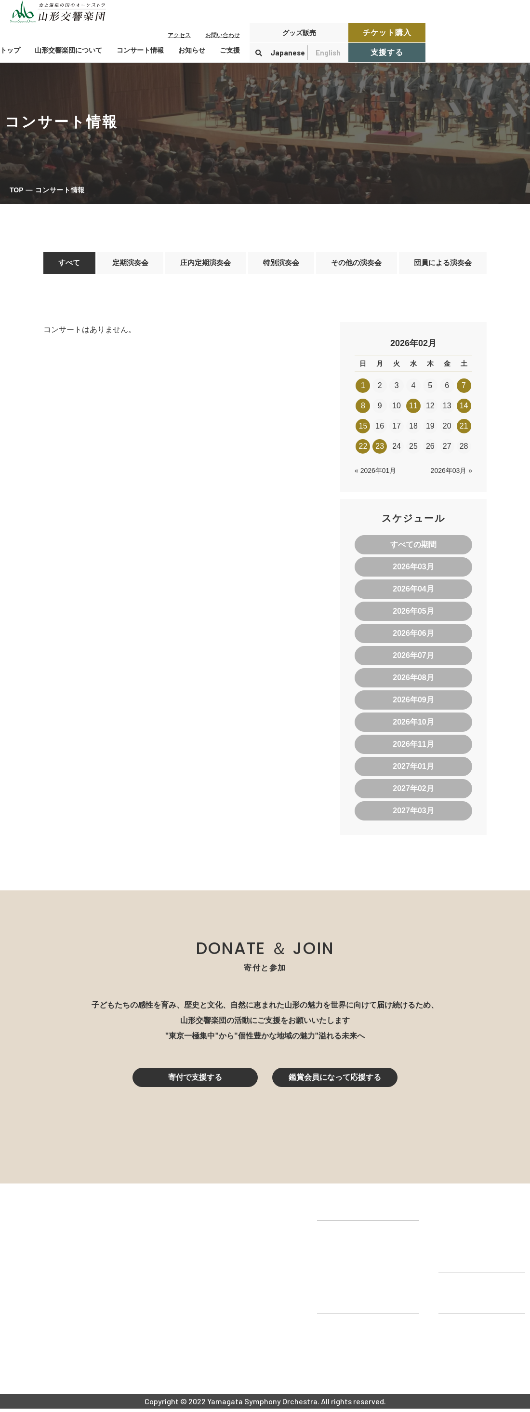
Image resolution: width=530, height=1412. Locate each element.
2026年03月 (413, 570)
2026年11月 (413, 747)
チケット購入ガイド (473, 1249)
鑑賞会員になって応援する (335, 1080)
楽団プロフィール (348, 1251)
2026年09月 (413, 703)
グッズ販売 (299, 33)
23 (379, 449)
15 (363, 429)
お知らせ (191, 50)
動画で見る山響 (344, 1290)
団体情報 (332, 1264)
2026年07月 (413, 659)
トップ (10, 50)
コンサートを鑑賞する (477, 1210)
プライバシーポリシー (477, 1357)
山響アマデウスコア (351, 1331)
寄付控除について (469, 1303)
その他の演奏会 (355, 264)
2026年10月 (413, 725)
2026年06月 (413, 636)
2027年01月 (413, 770)
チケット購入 (387, 32)
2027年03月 (413, 814)
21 (464, 429)
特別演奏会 (279, 264)
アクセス (179, 35)
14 (464, 409)
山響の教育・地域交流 (355, 1303)
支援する (387, 52)
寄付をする (457, 1290)
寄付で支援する (195, 1080)
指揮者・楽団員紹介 (351, 1277)
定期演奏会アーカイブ (477, 1262)
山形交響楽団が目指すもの (363, 1238)
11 (413, 409)
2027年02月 (413, 792)
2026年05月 (413, 614)
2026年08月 (413, 681)
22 (363, 449)
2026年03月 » (451, 474)
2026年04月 (413, 592)
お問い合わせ (222, 35)
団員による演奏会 (442, 264)
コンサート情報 (465, 1223)
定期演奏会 (128, 264)
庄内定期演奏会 (204, 264)
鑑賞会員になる (465, 1236)
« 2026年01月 (375, 474)
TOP (17, 190)
